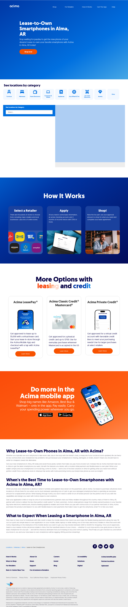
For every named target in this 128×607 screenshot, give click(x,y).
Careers (56, 557)
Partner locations (107, 561)
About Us (33, 557)
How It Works (11, 557)
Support (33, 566)
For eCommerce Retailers (39, 570)
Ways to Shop (11, 561)
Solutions (80, 561)
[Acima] (9, 584)
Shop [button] (55, 7)
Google (66, 415)
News (32, 561)
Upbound (105, 566)
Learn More (25, 354)
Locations (9, 547)
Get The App (102, 7)
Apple (46, 415)
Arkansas (17, 547)
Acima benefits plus (108, 557)
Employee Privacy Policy (58, 577)
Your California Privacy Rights (39, 577)
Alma (23, 547)
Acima (14, 7)
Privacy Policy (23, 577)
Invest (56, 561)
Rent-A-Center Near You (15, 570)
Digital (79, 566)
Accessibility (82, 557)
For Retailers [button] (69, 7)
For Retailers (11, 566)
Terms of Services (11, 577)
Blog (55, 566)
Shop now (28, 52)
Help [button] (114, 7)
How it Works (87, 7)
